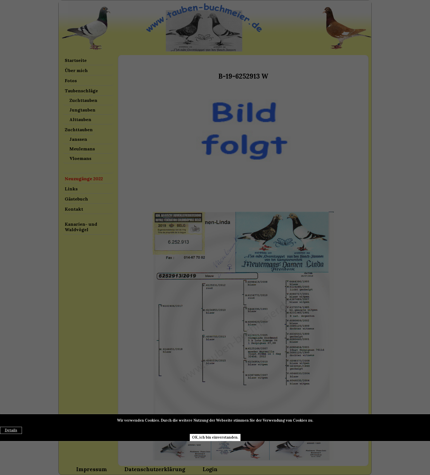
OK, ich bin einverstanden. (215, 437)
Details (11, 430)
